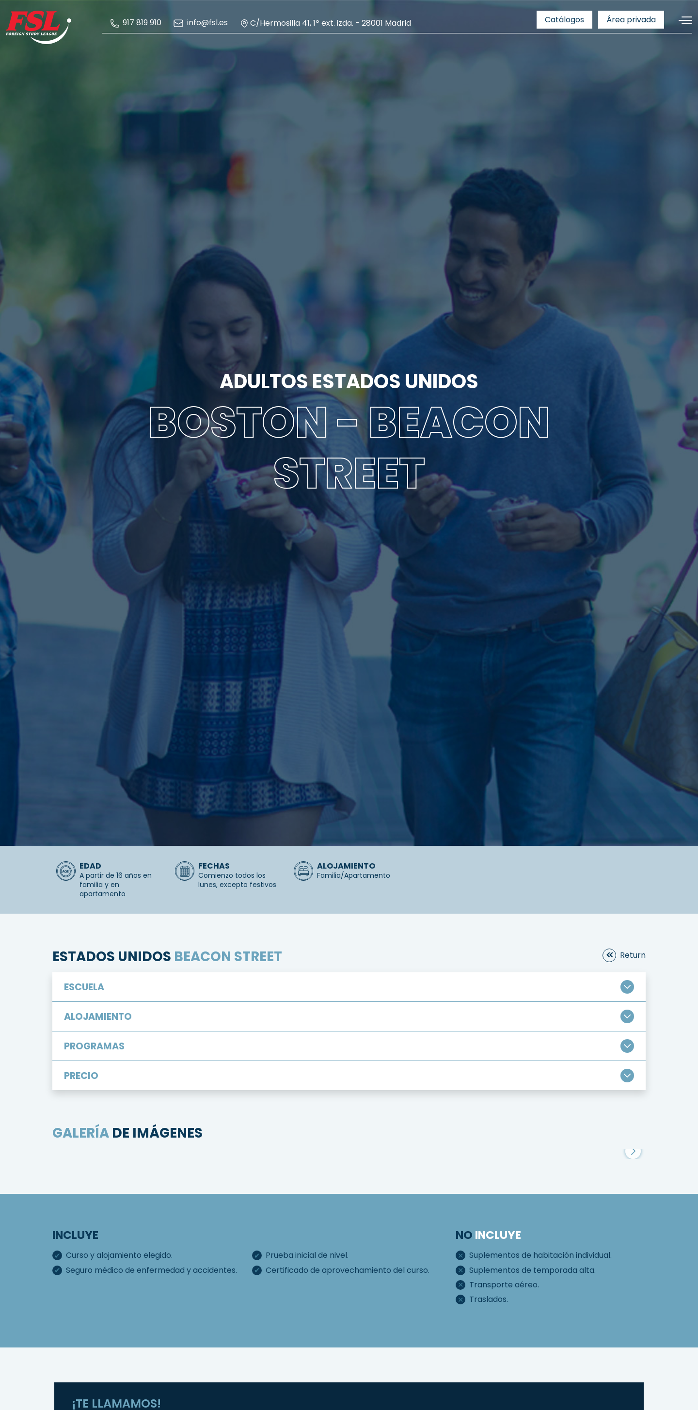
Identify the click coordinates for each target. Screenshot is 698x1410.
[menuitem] (135, 23)
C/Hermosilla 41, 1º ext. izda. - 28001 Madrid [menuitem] (325, 23)
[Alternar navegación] (682, 21)
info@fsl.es (200, 23)
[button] (633, 1151)
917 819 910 (135, 23)
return (633, 955)
